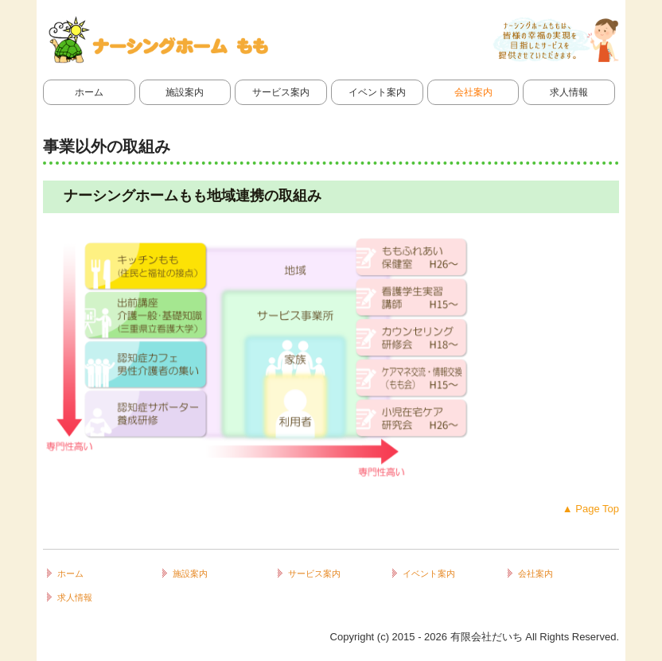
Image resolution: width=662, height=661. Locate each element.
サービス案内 (281, 92)
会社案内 (473, 92)
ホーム (89, 92)
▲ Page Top (591, 509)
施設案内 (185, 92)
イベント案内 (377, 92)
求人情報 (569, 92)
